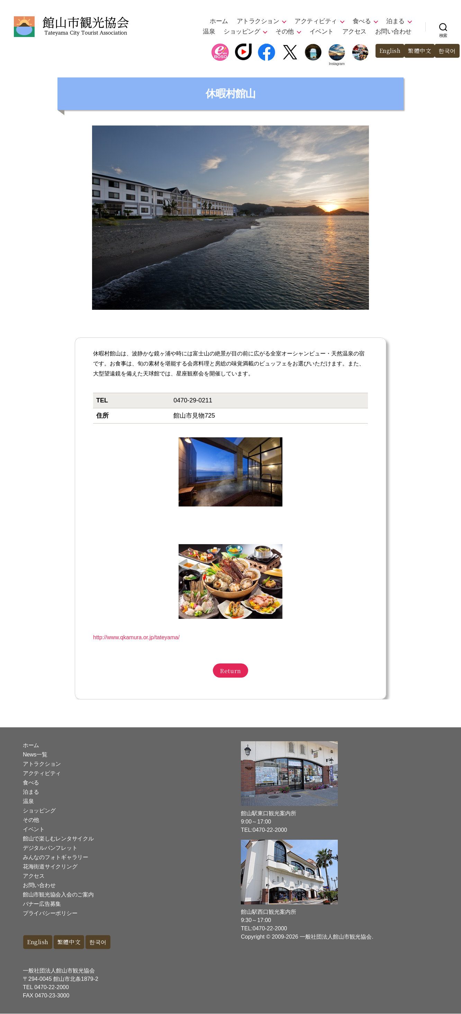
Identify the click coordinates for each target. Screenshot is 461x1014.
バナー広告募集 (42, 904)
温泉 (209, 31)
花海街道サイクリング (50, 866)
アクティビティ (316, 21)
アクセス (354, 31)
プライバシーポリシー (50, 913)
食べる (362, 21)
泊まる (395, 21)
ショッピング (242, 31)
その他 (284, 31)
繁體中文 (418, 51)
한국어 (446, 51)
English (386, 51)
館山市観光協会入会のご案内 (58, 894)
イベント (321, 31)
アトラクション (258, 21)
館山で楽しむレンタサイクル (58, 838)
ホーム (219, 21)
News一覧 (35, 754)
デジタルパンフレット (50, 848)
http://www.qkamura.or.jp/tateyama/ (136, 637)
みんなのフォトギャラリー (55, 857)
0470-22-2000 (51, 987)
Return (230, 670)
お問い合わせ (393, 31)
